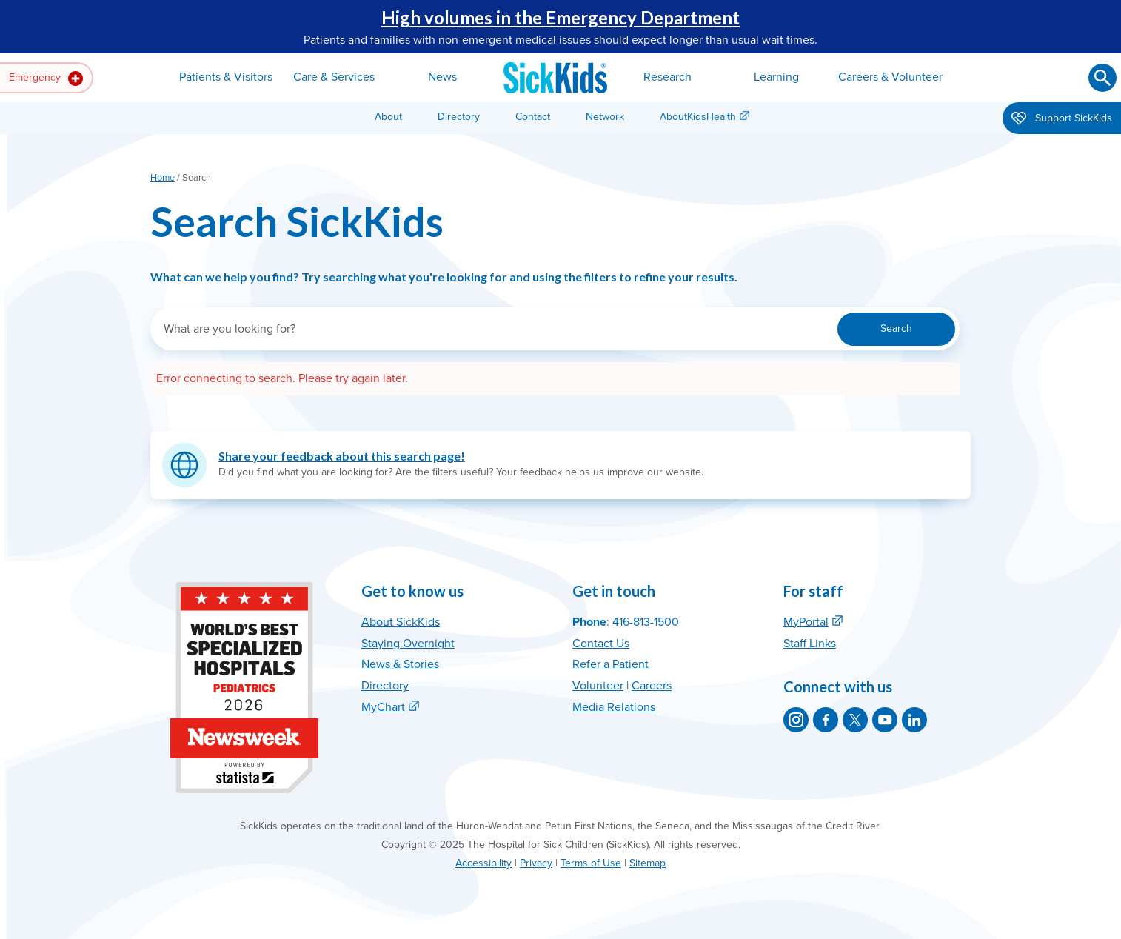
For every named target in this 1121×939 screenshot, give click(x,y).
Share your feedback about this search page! (341, 456)
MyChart (383, 707)
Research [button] (667, 77)
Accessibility (483, 863)
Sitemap (647, 863)
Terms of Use (590, 863)
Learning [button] (776, 77)
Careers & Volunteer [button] (890, 77)
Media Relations (613, 707)
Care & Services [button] (334, 77)
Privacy (536, 863)
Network (605, 116)
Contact (532, 116)
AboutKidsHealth (698, 116)
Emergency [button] (46, 78)
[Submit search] (1102, 77)
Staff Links (809, 643)
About (388, 116)
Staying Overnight (408, 643)
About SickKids (400, 622)
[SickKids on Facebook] (825, 719)
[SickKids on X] (855, 719)
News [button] (442, 77)
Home (162, 178)
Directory (459, 116)
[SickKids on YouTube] (884, 719)
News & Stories (400, 664)
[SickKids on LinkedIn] (914, 719)
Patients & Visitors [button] (225, 77)
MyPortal (806, 622)
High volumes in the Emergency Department (560, 17)
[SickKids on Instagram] (796, 719)
